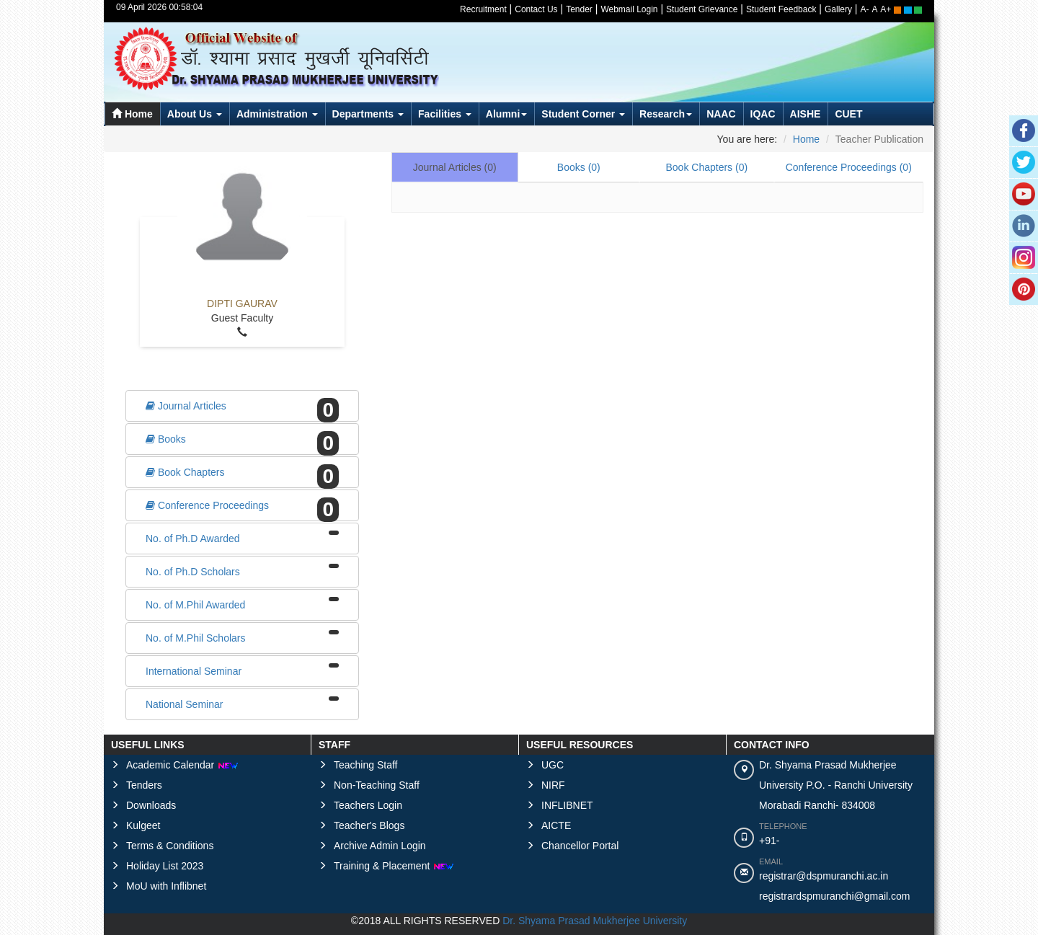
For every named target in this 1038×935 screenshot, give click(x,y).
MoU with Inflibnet (166, 886)
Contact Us (536, 9)
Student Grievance (701, 9)
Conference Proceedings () (849, 167)
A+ (885, 9)
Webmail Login (628, 9)
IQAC (763, 114)
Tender (579, 9)
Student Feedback (781, 9)
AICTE (556, 825)
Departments (368, 114)
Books (242, 440)
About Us (194, 114)
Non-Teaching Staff (377, 785)
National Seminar (242, 703)
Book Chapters (242, 473)
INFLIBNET (567, 805)
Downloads (151, 805)
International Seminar (242, 670)
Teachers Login (368, 805)
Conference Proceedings (242, 506)
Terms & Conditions (169, 845)
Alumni (506, 114)
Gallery (838, 9)
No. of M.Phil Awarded (242, 604)
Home (132, 114)
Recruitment (483, 9)
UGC (552, 765)
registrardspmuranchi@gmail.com (834, 896)
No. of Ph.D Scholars (242, 570)
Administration (277, 114)
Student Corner (583, 114)
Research (665, 114)
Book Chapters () (706, 167)
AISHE (805, 114)
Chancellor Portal (579, 845)
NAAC (720, 114)
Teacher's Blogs (369, 825)
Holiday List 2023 (164, 866)
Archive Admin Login (380, 845)
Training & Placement (394, 866)
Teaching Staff (365, 765)
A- (865, 9)
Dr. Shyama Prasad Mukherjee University (594, 920)
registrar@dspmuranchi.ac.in (823, 876)
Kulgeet (143, 825)
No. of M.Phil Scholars (242, 637)
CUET (848, 114)
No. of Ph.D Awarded (242, 537)
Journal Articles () (455, 167)
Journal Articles (242, 407)
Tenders (144, 785)
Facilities (444, 114)
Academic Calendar (182, 765)
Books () (578, 167)
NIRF (553, 785)
